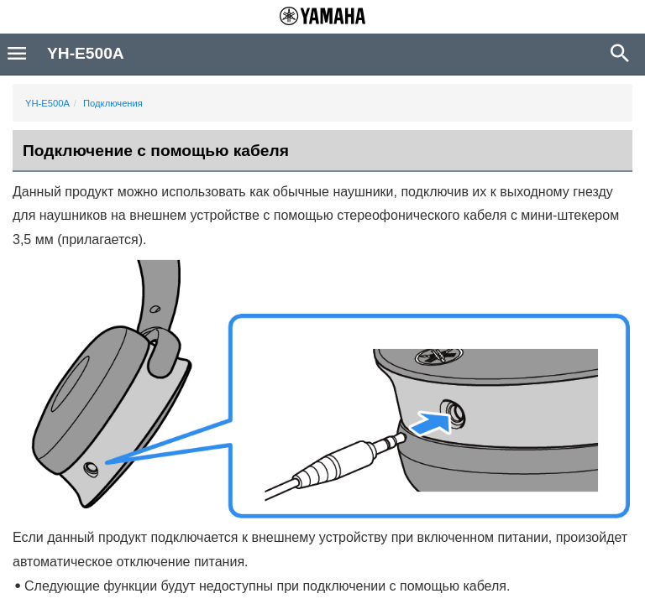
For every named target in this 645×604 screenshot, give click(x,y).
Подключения (113, 103)
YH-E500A (47, 103)
